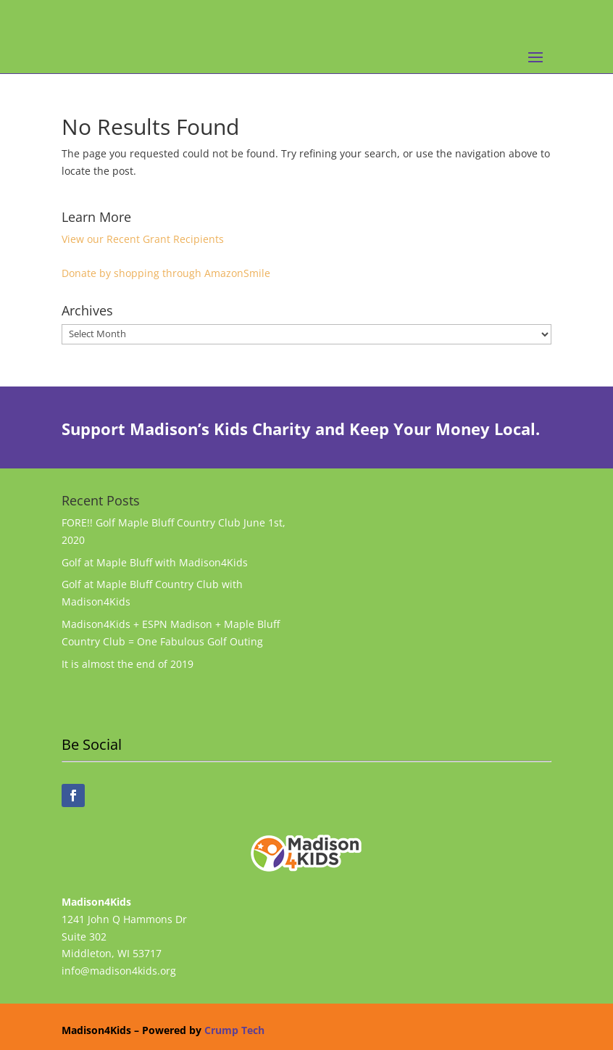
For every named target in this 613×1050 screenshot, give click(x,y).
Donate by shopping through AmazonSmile (166, 273)
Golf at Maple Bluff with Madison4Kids (155, 562)
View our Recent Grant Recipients (143, 239)
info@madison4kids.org (119, 970)
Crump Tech (234, 1030)
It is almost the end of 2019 (127, 664)
